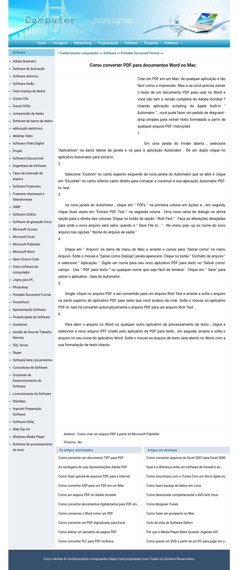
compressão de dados (28, 113)
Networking (83, 43)
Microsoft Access (25, 229)
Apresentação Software (29, 309)
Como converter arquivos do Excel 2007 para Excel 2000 (186, 458)
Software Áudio (23, 84)
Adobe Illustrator (24, 61)
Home (41, 43)
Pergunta (151, 43)
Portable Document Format (32, 295)
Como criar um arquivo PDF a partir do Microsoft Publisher (118, 434)
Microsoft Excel (24, 237)
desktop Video (23, 136)
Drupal (17, 151)
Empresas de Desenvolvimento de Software (27, 380)
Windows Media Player (29, 437)
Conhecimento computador (79, 53)
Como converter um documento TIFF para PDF (91, 458)
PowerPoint (21, 302)
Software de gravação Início (32, 222)
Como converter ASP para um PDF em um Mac (91, 485)
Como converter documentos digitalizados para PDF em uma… (99, 504)
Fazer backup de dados (29, 91)
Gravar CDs (21, 98)
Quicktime (20, 324)
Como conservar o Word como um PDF (86, 513)
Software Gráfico (24, 214)
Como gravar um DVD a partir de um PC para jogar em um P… (187, 541)
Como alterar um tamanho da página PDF (87, 532)
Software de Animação (29, 69)
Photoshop (20, 287)
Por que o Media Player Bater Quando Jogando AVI (182, 532)
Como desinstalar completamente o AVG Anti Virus (182, 495)
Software (131, 43)
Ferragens (60, 43)
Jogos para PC (23, 280)
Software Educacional (28, 158)
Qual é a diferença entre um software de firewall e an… (184, 467)
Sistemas (171, 43)
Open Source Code (26, 259)
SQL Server (20, 345)
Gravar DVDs (22, 106)
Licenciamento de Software (32, 394)
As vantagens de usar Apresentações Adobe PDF (93, 467)
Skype (17, 352)
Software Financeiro (27, 186)
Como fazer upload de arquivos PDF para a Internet (94, 476)
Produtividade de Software (31, 317)
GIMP (17, 207)
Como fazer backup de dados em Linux (174, 485)
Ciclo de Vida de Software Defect (169, 523)
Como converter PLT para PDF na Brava (86, 541)
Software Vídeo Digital (28, 143)
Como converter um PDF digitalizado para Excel (92, 523)
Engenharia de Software (29, 166)
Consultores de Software (30, 367)
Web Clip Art (21, 429)
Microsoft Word (24, 252)
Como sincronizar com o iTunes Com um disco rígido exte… (187, 476)
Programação (108, 43)
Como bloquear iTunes (162, 504)
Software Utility (23, 422)
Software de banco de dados (33, 121)
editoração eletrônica (27, 128)
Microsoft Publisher (26, 244)
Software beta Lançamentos (32, 360)
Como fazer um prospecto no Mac (170, 513)
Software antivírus (25, 76)
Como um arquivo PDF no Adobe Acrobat (87, 495)
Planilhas (19, 401)
